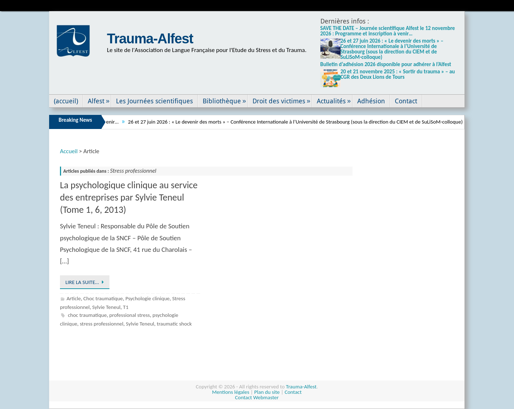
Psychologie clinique (147, 298)
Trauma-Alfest (150, 38)
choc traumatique (87, 315)
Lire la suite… (86, 282)
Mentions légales (230, 392)
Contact (293, 392)
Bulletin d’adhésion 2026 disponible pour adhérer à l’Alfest (386, 64)
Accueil (69, 151)
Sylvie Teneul (106, 307)
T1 (126, 307)
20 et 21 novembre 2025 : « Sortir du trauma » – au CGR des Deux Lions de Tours (398, 74)
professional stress (129, 315)
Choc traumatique (103, 298)
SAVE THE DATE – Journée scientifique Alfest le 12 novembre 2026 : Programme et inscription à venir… (387, 31)
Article (73, 298)
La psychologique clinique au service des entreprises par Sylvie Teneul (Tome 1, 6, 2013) (129, 197)
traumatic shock (174, 323)
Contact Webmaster (257, 397)
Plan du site (267, 392)
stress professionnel (102, 323)
